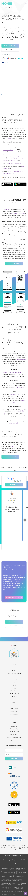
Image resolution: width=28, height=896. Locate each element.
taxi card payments (15, 394)
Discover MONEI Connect (14, 597)
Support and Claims (14, 731)
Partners (14, 688)
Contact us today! (14, 423)
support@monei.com (10, 877)
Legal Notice (14, 726)
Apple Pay (21, 159)
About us (14, 696)
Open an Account (14, 622)
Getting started (14, 711)
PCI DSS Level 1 (14, 734)
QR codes (8, 138)
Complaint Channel (14, 740)
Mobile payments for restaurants (12, 372)
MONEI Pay (7, 209)
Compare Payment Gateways (14, 673)
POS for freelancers (19, 387)
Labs (14, 716)
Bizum (13, 160)
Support (14, 670)
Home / (3, 8)
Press (14, 685)
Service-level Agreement (14, 737)
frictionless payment (15, 163)
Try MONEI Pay (14, 263)
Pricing (14, 667)
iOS (18, 446)
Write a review (14, 484)
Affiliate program (14, 693)
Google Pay (14, 159)
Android (12, 446)
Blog (14, 682)
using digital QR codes (18, 213)
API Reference (14, 708)
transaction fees (8, 150)
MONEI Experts (14, 714)
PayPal (5, 160)
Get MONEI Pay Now (10, 46)
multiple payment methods (16, 157)
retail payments (21, 359)
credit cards (6, 159)
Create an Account (10, 457)
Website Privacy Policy (17, 880)
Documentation (14, 705)
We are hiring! (14, 691)
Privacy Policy (14, 729)
